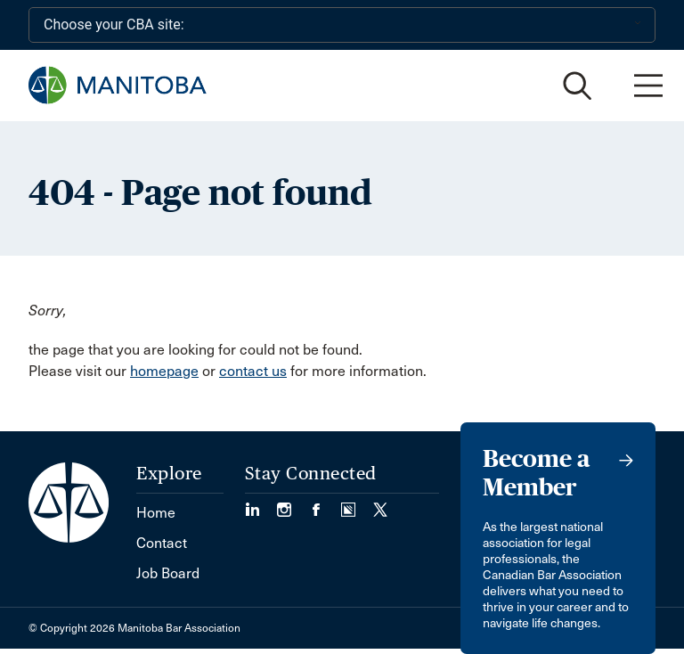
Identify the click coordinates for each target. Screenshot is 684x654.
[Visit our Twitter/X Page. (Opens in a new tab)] (380, 503)
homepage (164, 371)
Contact (161, 543)
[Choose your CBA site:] (342, 25)
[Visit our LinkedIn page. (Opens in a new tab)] (261, 503)
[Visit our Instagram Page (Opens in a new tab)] (293, 503)
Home (155, 512)
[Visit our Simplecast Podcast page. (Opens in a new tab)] (357, 503)
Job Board (168, 573)
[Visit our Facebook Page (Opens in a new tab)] (325, 503)
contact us (253, 371)
